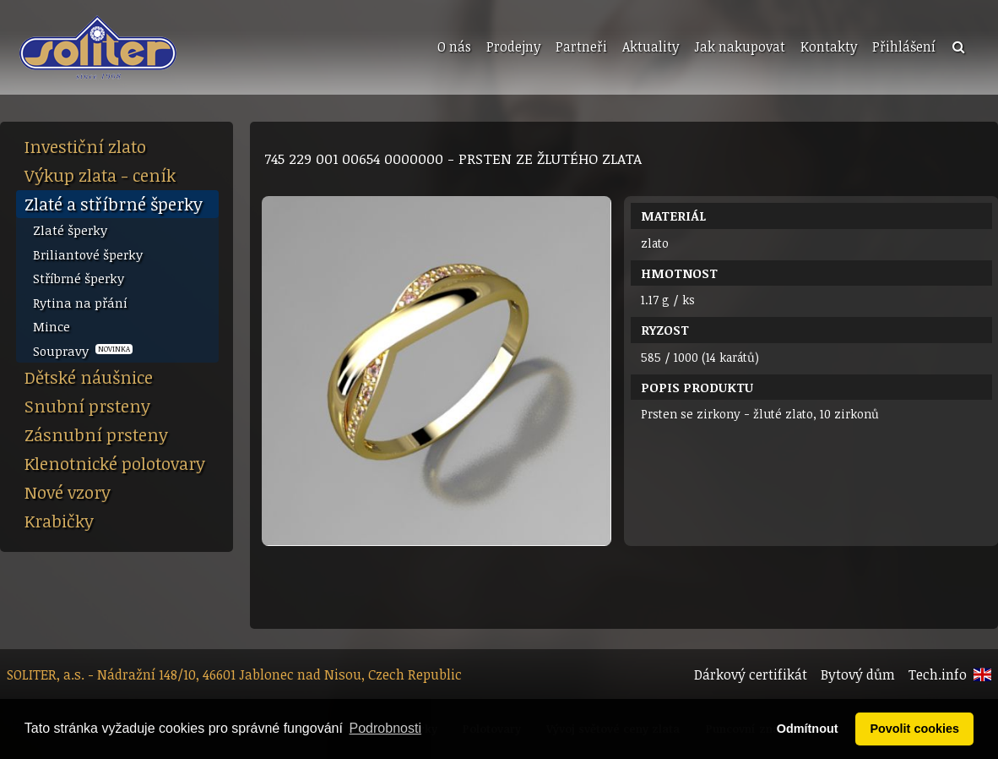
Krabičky (59, 520)
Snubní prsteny (87, 406)
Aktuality (650, 46)
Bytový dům (858, 674)
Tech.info (938, 674)
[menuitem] (452, 47)
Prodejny (513, 46)
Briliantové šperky (88, 254)
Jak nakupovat (739, 46)
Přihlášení (904, 46)
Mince (51, 326)
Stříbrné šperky (78, 278)
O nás (454, 46)
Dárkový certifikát (750, 674)
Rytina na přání (80, 302)
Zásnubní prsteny (96, 434)
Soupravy (83, 350)
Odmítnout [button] (807, 728)
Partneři (581, 46)
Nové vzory (67, 492)
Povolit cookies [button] (914, 728)
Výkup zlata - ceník (100, 175)
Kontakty (828, 46)
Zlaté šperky (70, 229)
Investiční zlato (85, 146)
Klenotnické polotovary (114, 463)
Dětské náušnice (88, 377)
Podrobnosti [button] (385, 728)
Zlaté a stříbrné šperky (113, 204)
